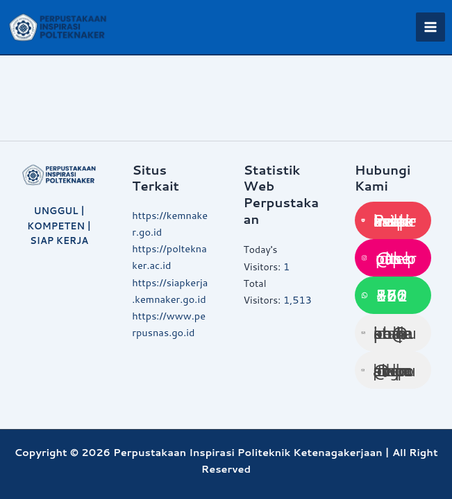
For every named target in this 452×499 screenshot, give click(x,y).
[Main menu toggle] (430, 27)
